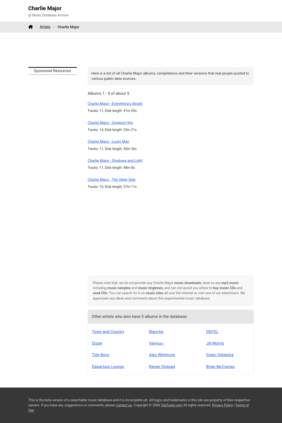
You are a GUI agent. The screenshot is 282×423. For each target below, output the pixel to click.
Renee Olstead (162, 366)
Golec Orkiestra (220, 354)
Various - (157, 343)
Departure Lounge (108, 366)
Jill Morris (215, 343)
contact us (124, 405)
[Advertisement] (141, 50)
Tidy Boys (100, 354)
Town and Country (108, 331)
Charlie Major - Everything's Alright (115, 104)
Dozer (97, 343)
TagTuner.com (171, 405)
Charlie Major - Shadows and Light (115, 160)
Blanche (156, 331)
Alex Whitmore (162, 354)
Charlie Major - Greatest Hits (110, 123)
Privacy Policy (222, 405)
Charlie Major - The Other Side (112, 179)
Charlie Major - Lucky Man (108, 141)
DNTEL (212, 331)
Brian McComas (220, 366)
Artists (45, 27)
